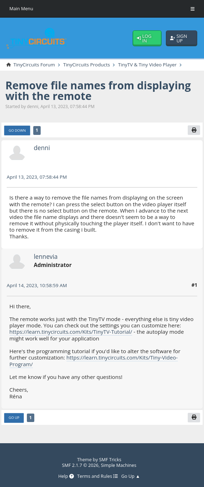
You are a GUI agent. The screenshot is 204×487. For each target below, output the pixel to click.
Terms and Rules (97, 476)
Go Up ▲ (130, 476)
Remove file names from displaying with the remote (99, 90)
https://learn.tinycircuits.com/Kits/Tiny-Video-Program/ (94, 361)
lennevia (46, 256)
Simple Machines (118, 465)
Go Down (17, 130)
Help (66, 476)
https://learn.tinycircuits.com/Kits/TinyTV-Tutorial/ (72, 331)
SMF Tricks (110, 459)
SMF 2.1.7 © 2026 (80, 465)
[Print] (194, 130)
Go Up (14, 417)
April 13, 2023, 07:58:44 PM (37, 176)
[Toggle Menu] (192, 9)
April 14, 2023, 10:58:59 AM (37, 285)
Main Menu (22, 8)
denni (42, 148)
